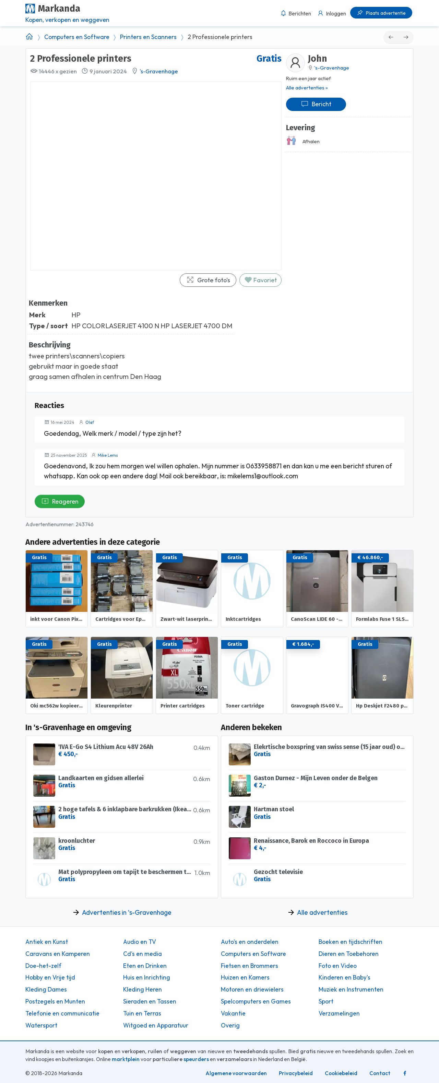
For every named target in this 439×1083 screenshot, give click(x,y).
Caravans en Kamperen (57, 954)
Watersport (41, 1025)
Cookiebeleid (341, 1073)
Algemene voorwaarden (236, 1073)
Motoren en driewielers (252, 989)
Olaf (89, 422)
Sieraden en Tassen (149, 1001)
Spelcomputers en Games (256, 1001)
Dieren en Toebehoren (349, 954)
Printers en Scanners (148, 37)
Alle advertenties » (307, 87)
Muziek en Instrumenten (351, 989)
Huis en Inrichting (146, 977)
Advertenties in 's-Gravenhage (126, 912)
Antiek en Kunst (46, 942)
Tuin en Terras (142, 1013)
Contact (379, 1073)
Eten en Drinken (145, 966)
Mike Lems (108, 455)
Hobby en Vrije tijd (50, 977)
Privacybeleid (296, 1073)
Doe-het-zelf (43, 966)
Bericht (316, 104)
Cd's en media (142, 954)
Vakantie (233, 1013)
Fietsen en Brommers (249, 966)
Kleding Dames (46, 989)
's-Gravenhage (159, 71)
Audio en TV (139, 942)
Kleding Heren (142, 989)
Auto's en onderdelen (249, 942)
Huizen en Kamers (245, 977)
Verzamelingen (339, 1013)
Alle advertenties (322, 912)
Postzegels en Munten (55, 1001)
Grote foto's (208, 280)
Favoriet (260, 280)
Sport (326, 1001)
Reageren (60, 501)
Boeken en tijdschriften (350, 942)
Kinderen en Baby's (344, 977)
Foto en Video (338, 966)
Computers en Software (76, 37)
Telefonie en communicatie (62, 1013)
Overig (230, 1025)
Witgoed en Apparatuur (155, 1025)
